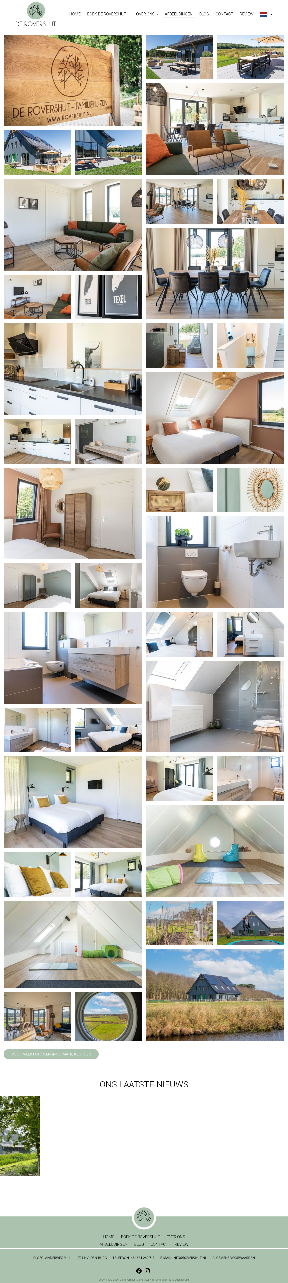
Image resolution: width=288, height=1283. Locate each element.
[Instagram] (147, 1271)
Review (247, 14)
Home (75, 14)
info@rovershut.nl (189, 1258)
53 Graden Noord (179, 1279)
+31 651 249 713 (142, 1258)
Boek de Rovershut (106, 14)
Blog (204, 14)
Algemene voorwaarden (233, 1258)
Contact (224, 14)
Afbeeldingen (179, 14)
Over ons (145, 14)
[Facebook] (139, 1271)
